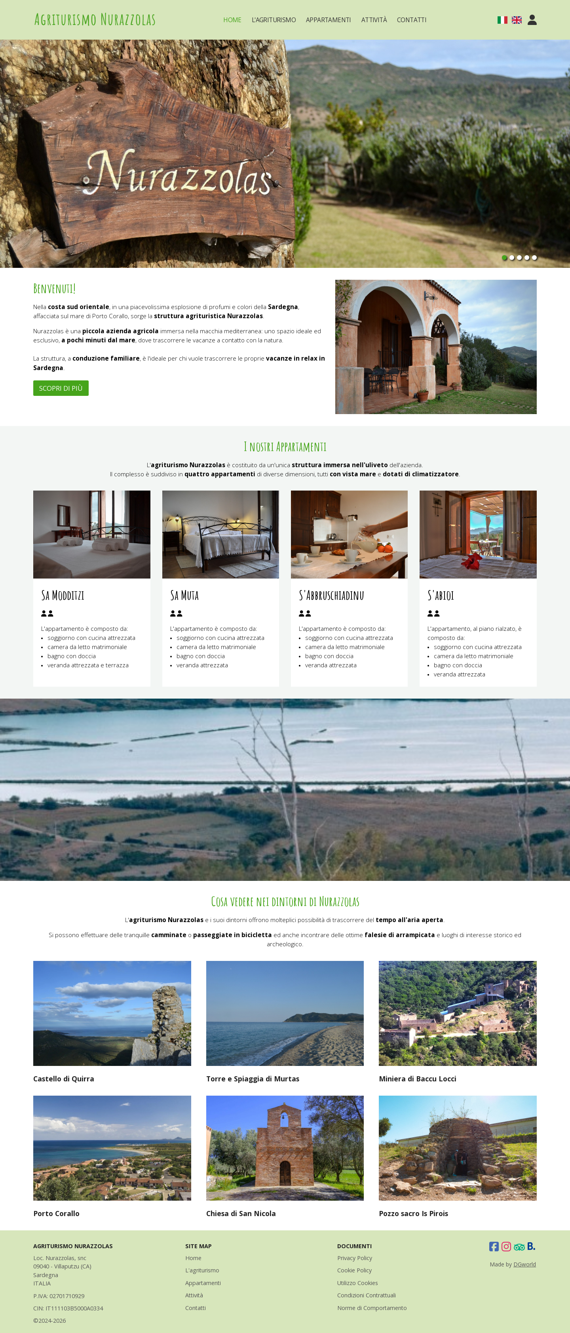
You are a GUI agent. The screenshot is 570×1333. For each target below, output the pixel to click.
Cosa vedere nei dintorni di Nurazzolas (285, 901)
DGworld (524, 1264)
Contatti (411, 20)
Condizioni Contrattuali (366, 1295)
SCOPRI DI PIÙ (61, 388)
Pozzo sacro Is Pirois (413, 1213)
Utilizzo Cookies (357, 1283)
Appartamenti (328, 20)
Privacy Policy (354, 1258)
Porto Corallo (56, 1213)
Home (232, 20)
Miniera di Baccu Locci (417, 1078)
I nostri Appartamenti (285, 446)
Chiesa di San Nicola (241, 1213)
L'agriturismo (202, 1270)
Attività (374, 20)
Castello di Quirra (63, 1078)
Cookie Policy (354, 1270)
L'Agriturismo (274, 20)
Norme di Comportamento (372, 1308)
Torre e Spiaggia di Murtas (252, 1078)
